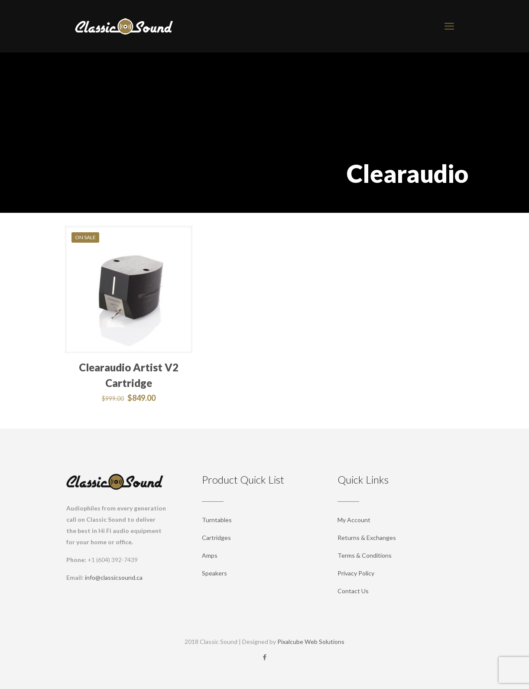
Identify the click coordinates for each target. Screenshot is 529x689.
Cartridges (216, 537)
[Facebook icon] (264, 657)
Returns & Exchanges (367, 537)
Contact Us (353, 591)
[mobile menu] (449, 26)
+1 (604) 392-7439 (113, 559)
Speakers (214, 573)
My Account (354, 519)
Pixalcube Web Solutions (310, 641)
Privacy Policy (356, 573)
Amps (209, 555)
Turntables (217, 519)
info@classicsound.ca (114, 577)
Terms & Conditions (365, 555)
